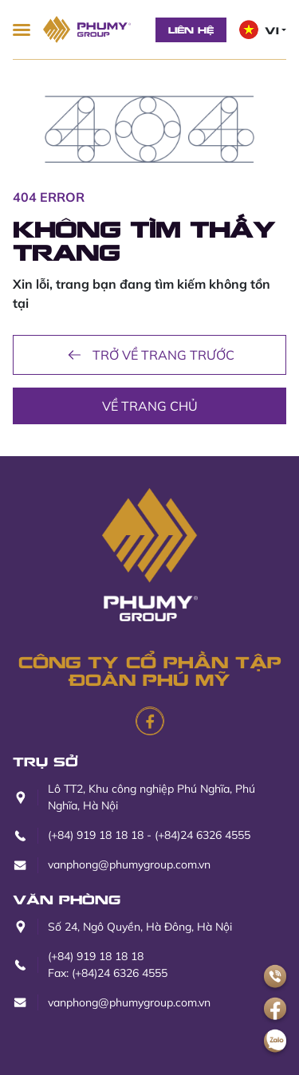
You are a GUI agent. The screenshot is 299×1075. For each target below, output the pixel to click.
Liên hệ (191, 29)
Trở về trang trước (149, 354)
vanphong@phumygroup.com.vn (129, 864)
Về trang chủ (150, 406)
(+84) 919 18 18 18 (96, 835)
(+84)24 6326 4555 (202, 835)
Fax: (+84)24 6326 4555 (107, 973)
